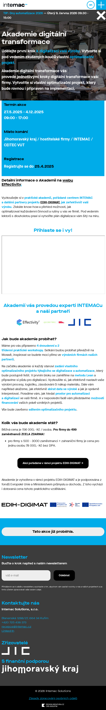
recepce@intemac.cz (16, 627)
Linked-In (8, 631)
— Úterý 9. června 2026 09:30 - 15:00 (45, 15)
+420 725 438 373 (14, 622)
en (90, 5)
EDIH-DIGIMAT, (50, 202)
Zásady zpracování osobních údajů (53, 698)
